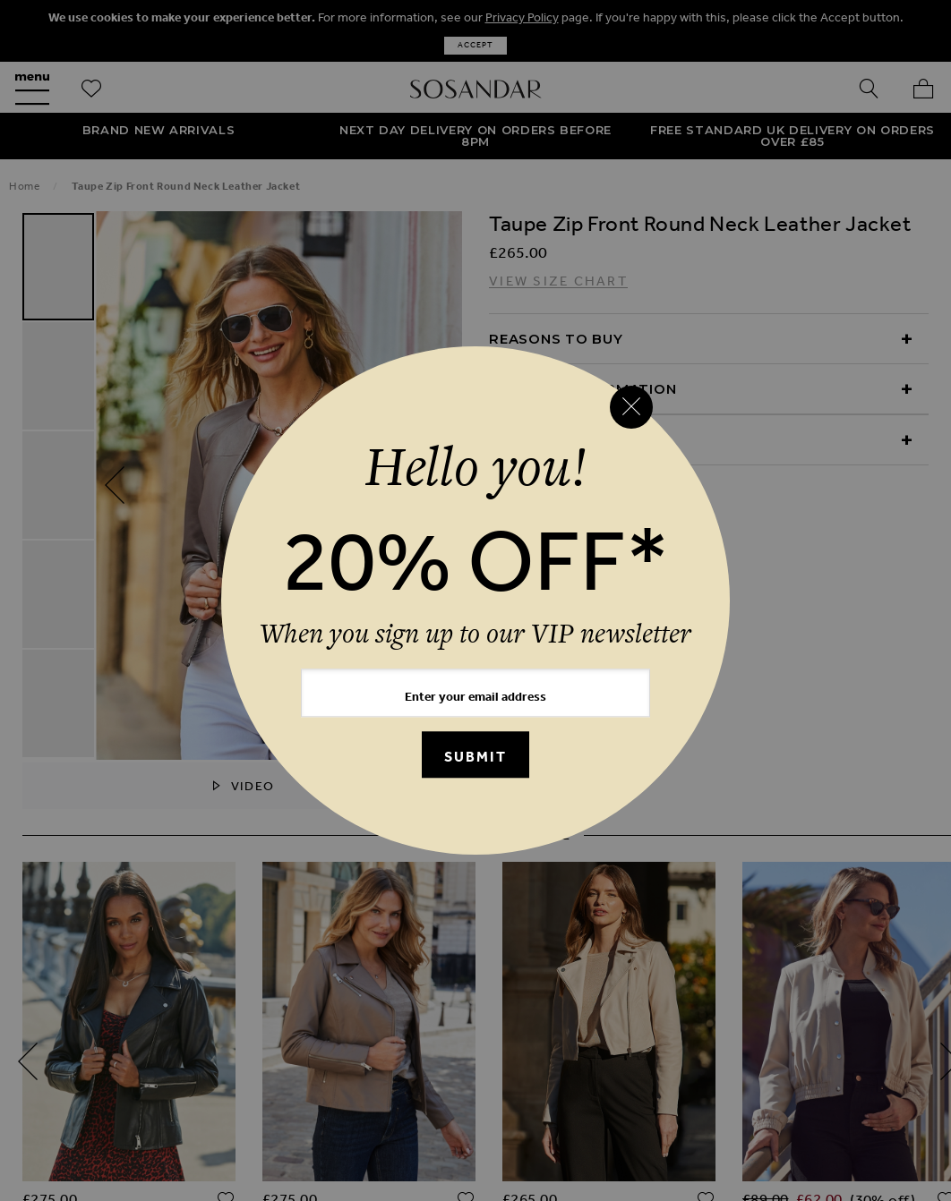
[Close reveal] (631, 407)
